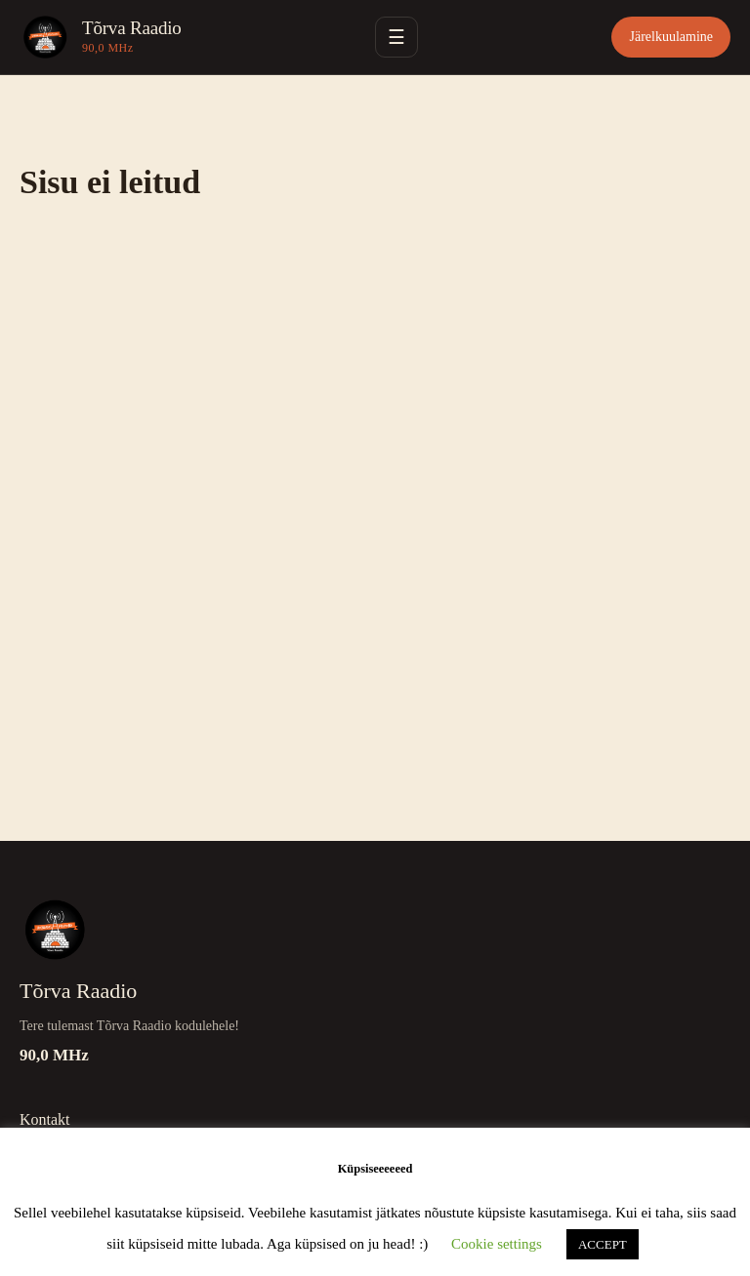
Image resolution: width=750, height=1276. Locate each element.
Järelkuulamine (671, 36)
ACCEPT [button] (602, 1244)
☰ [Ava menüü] (396, 37)
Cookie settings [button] (496, 1244)
